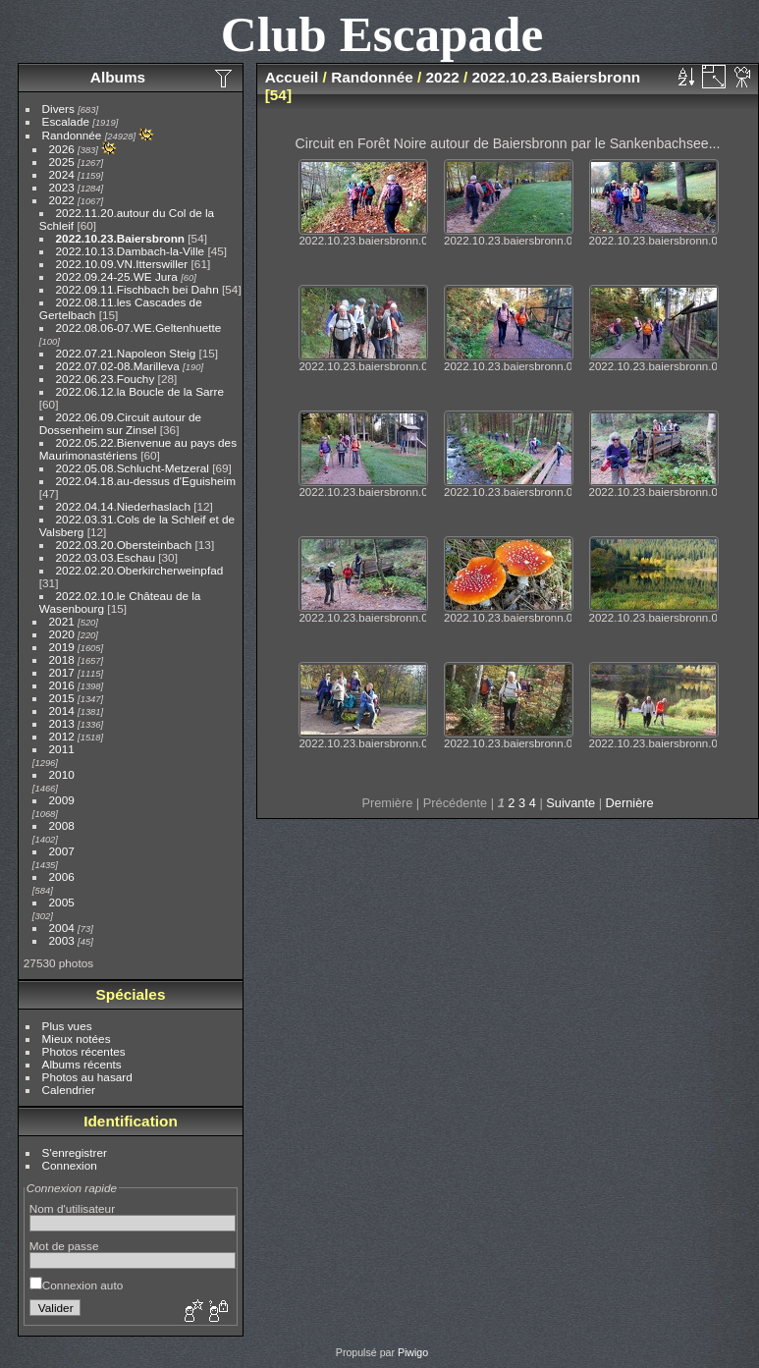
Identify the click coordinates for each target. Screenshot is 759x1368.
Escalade (65, 121)
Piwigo (413, 1352)
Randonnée (72, 135)
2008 (62, 825)
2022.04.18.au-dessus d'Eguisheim (146, 480)
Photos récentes (84, 1051)
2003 (62, 940)
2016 (62, 685)
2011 (62, 748)
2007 (62, 851)
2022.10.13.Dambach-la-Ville (130, 251)
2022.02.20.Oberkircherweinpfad (140, 570)
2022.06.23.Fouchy (105, 378)
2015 (62, 697)
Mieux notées (76, 1038)
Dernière (630, 802)
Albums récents (82, 1064)
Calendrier (68, 1089)
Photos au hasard (87, 1076)
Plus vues (67, 1025)
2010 (62, 774)
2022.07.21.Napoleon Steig (126, 353)
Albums (117, 77)
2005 (62, 902)
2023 (62, 187)
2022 (62, 199)
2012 (62, 736)
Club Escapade (382, 34)
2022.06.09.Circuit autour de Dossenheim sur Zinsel (120, 423)
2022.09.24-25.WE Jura (117, 276)
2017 (62, 672)
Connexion (69, 1165)
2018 (62, 659)
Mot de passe (64, 1245)
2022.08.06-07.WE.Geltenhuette (139, 327)
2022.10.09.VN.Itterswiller (122, 263)
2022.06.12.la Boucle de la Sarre (140, 391)
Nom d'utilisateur (72, 1208)
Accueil (292, 77)
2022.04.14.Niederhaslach (123, 506)
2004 (62, 927)
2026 (62, 148)
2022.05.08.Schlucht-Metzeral (132, 468)
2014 (62, 710)
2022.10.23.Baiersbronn (120, 238)
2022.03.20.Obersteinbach (124, 544)
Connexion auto (76, 1285)
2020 (62, 634)
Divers (58, 108)
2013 (62, 723)
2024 (62, 174)
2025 (62, 161)
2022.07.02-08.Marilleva (118, 365)
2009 (62, 799)
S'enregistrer (74, 1152)
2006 (62, 876)
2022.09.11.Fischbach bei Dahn (137, 289)
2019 (62, 646)
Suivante (570, 802)
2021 (62, 621)
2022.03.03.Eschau (105, 557)
